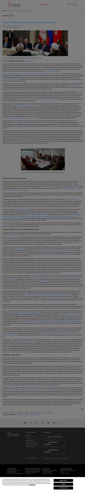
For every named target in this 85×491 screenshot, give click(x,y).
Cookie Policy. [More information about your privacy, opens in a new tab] (32, 484)
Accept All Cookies (63, 488)
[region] (42, 484)
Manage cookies (63, 480)
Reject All (63, 484)
